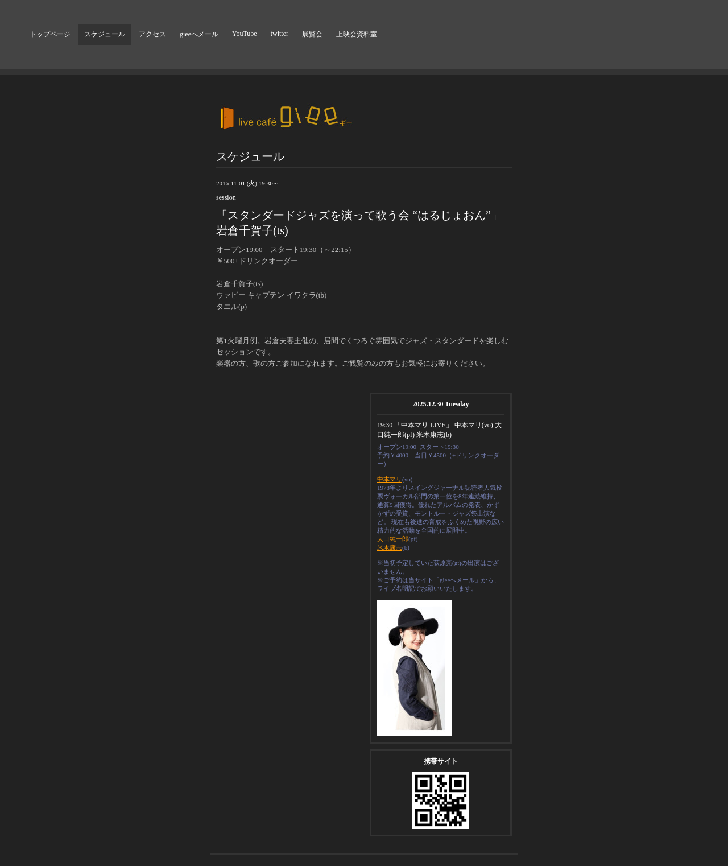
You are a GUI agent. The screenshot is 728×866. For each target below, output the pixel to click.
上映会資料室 (356, 34)
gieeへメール (199, 34)
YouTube (244, 34)
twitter (279, 34)
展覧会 (312, 34)
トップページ (50, 34)
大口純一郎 (392, 538)
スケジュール (104, 34)
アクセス (152, 34)
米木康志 (389, 547)
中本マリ (389, 479)
